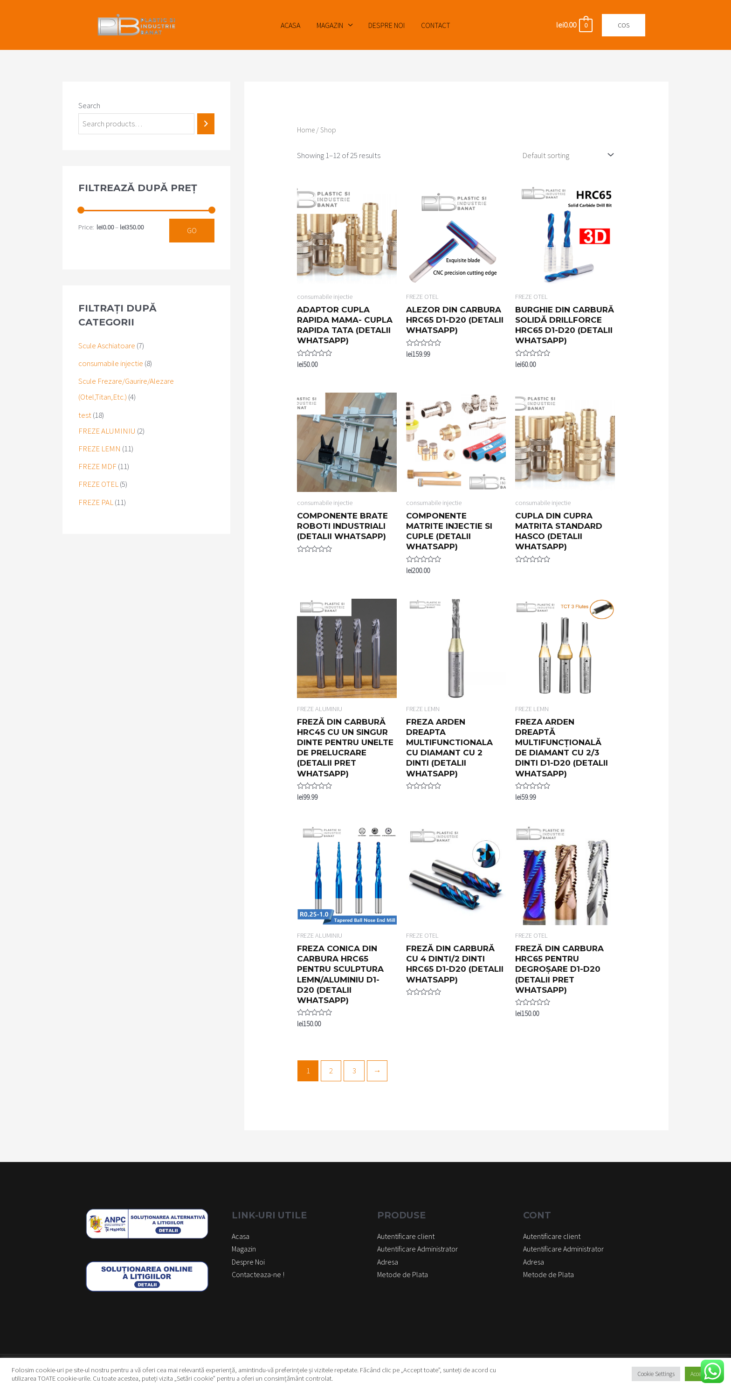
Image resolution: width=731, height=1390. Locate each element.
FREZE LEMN (99, 448)
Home (306, 129)
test (84, 415)
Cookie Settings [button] (656, 1374)
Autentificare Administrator (417, 1248)
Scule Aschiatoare (106, 345)
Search (89, 105)
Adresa (387, 1261)
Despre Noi (386, 25)
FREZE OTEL (98, 484)
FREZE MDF (97, 466)
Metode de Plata (402, 1274)
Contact (433, 25)
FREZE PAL (95, 502)
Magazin (330, 25)
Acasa (292, 25)
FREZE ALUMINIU (107, 431)
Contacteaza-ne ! (258, 1274)
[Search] (205, 123)
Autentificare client (405, 1236)
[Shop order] (566, 155)
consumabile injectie (110, 363)
